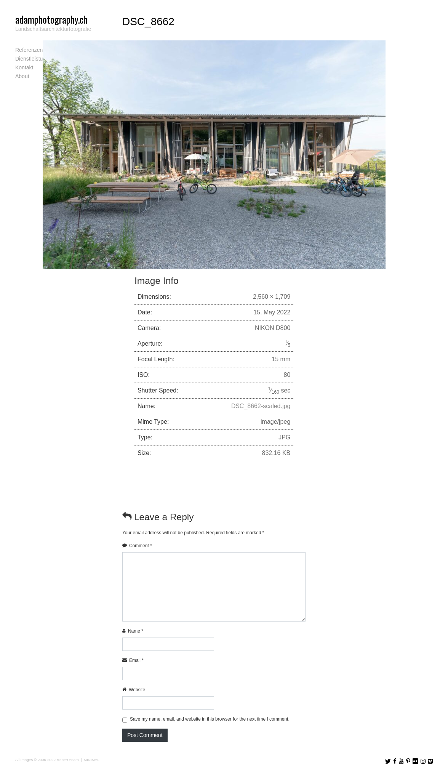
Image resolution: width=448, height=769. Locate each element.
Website (137, 689)
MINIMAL (91, 760)
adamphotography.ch (51, 19)
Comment (140, 545)
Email (136, 660)
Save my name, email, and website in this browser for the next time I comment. (210, 719)
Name (135, 631)
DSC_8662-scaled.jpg (261, 406)
